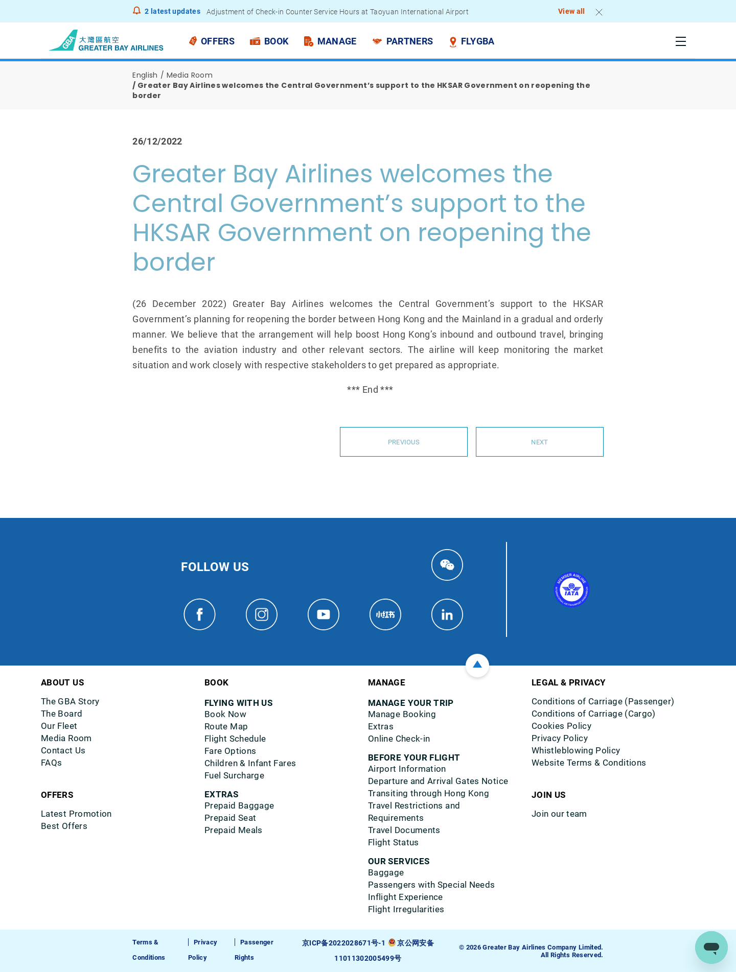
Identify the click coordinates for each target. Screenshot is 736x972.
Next (540, 442)
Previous (403, 442)
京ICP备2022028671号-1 (345, 943)
